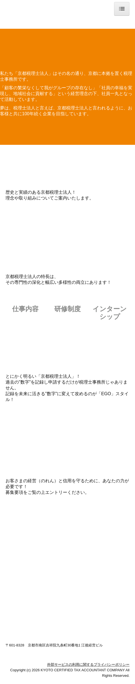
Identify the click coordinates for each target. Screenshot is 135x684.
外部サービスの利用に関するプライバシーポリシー (88, 664)
